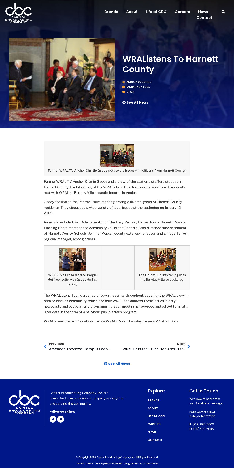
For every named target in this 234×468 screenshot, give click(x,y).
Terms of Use (84, 463)
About (132, 11)
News (203, 11)
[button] (223, 12)
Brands (111, 11)
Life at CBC (156, 11)
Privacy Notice (105, 463)
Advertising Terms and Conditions (136, 463)
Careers (182, 11)
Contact (204, 17)
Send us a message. (210, 403)
